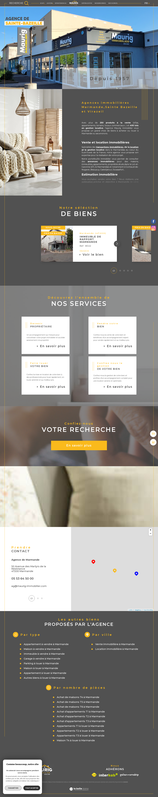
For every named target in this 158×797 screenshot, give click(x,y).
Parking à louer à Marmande (41, 663)
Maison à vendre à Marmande (42, 649)
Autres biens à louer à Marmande (44, 677)
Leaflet (130, 610)
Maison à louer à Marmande (41, 668)
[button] (132, 244)
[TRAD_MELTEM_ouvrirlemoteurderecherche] (19, 3)
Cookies (125, 782)
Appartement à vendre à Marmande (46, 644)
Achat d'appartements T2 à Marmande (81, 716)
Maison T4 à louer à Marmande (76, 740)
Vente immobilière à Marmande (115, 644)
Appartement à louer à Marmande (45, 673)
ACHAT (42, 3)
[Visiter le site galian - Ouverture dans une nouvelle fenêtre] (129, 775)
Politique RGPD (117, 782)
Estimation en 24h (60, 3)
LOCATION (49, 3)
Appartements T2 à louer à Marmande (80, 730)
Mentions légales (94, 782)
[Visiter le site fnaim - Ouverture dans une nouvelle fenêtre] (94, 775)
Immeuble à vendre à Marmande (44, 653)
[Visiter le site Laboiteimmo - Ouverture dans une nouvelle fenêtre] (79, 792)
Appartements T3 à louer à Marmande (80, 735)
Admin (103, 782)
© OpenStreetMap (147, 610)
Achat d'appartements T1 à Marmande (81, 711)
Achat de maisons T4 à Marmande (78, 697)
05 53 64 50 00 (22, 578)
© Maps (137, 610)
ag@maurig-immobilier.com (29, 586)
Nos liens (108, 782)
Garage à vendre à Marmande (42, 658)
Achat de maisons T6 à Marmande (78, 706)
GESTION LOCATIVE (87, 3)
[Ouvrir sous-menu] (44, 3)
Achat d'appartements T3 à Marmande (81, 721)
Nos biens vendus (100, 3)
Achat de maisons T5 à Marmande (78, 702)
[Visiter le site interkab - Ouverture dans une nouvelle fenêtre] (108, 774)
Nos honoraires (74, 782)
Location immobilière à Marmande (116, 649)
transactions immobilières (109, 147)
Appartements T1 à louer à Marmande (80, 726)
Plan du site (84, 782)
